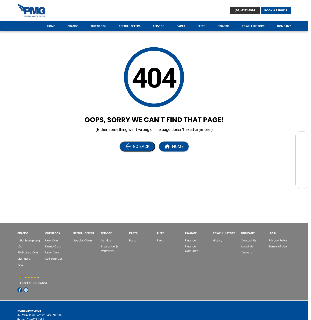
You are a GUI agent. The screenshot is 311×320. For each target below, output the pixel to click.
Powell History (253, 26)
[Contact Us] (301, 173)
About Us (247, 246)
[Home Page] (31, 10)
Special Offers (130, 26)
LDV (19, 246)
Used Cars (52, 252)
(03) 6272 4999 (245, 10)
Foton (21, 265)
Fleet (201, 26)
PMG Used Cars (27, 252)
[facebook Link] (19, 289)
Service (158, 26)
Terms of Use (278, 246)
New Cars (51, 240)
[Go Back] (137, 147)
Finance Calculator (192, 248)
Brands (72, 26)
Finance (223, 26)
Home (51, 26)
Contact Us (248, 240)
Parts (181, 26)
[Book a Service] (301, 146)
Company (284, 26)
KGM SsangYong (28, 240)
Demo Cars (53, 246)
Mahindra (23, 259)
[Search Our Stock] (301, 137)
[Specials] (301, 155)
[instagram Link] (25, 289)
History (217, 240)
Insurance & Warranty (109, 248)
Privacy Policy (278, 240)
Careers (246, 252)
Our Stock (99, 26)
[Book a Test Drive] (301, 164)
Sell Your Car (54, 259)
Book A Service (276, 10)
